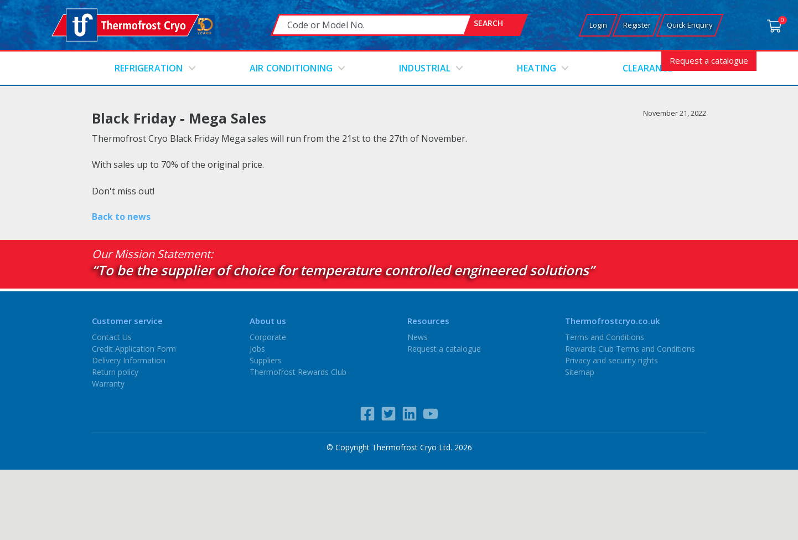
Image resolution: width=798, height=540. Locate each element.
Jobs (257, 348)
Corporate (268, 337)
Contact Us (112, 337)
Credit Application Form (134, 348)
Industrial (424, 68)
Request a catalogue (709, 60)
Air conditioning (291, 68)
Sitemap (579, 372)
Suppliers (266, 360)
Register (637, 25)
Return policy (115, 372)
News (417, 337)
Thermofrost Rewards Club (298, 372)
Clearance (647, 68)
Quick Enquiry (690, 25)
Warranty (108, 383)
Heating (536, 68)
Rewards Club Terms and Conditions (630, 348)
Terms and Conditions (604, 337)
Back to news (121, 216)
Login (598, 25)
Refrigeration (149, 68)
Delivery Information (128, 360)
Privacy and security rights (611, 360)
